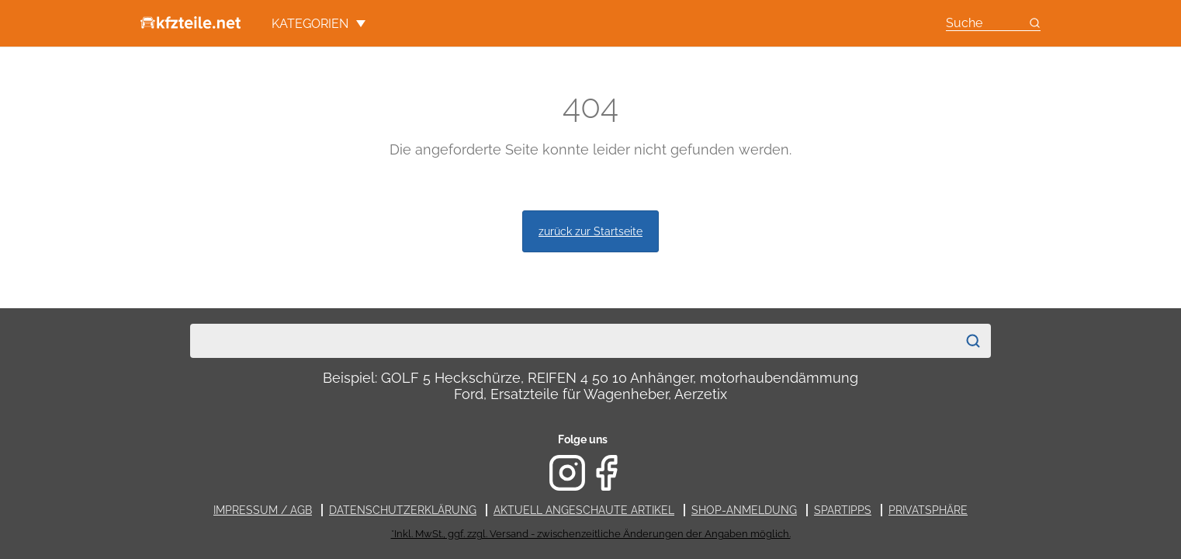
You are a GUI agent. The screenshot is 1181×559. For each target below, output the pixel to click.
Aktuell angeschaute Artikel (584, 510)
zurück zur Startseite (590, 231)
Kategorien (318, 23)
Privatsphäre (928, 510)
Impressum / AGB (262, 510)
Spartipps (842, 510)
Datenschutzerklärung (402, 510)
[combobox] (573, 341)
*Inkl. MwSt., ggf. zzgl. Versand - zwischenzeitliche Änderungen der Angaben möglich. (591, 534)
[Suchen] (973, 341)
